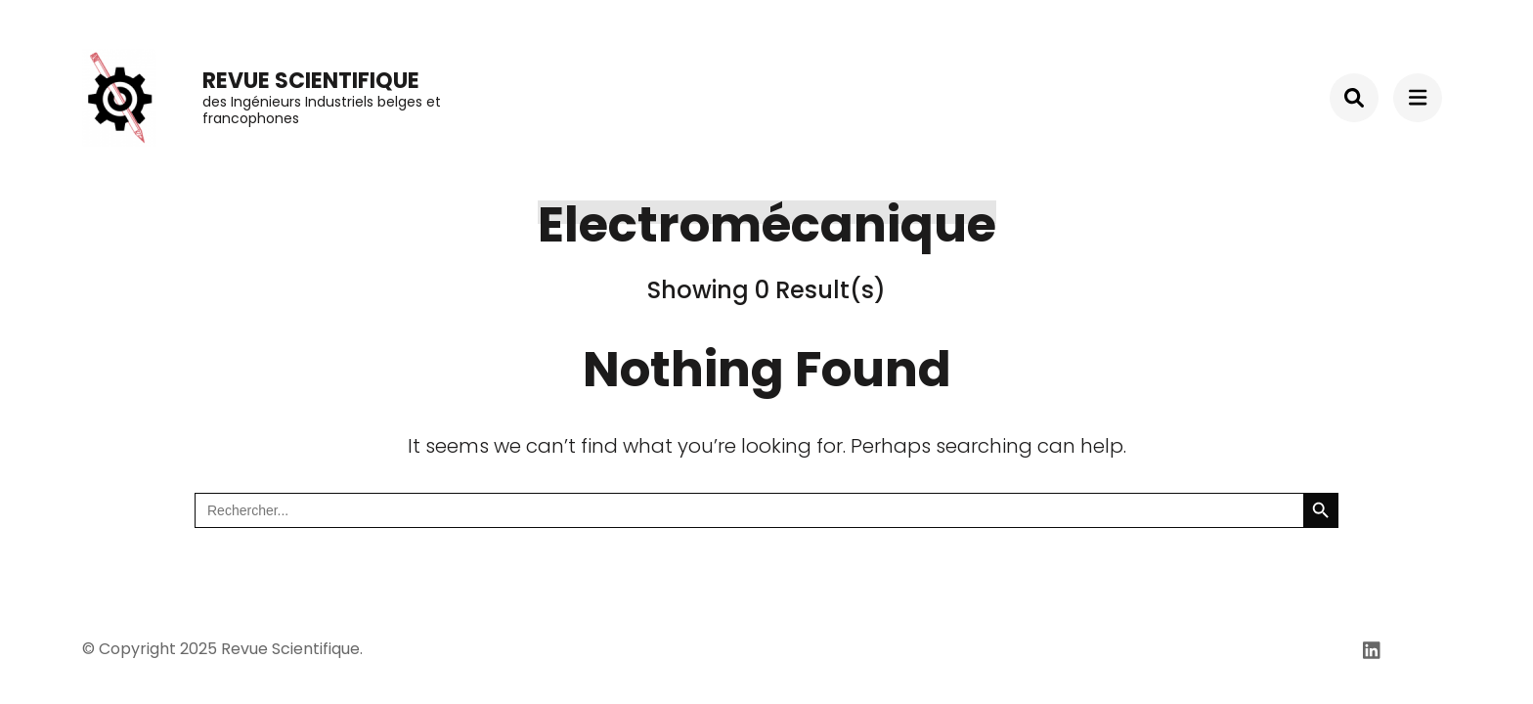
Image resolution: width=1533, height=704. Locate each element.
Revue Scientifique (310, 81)
